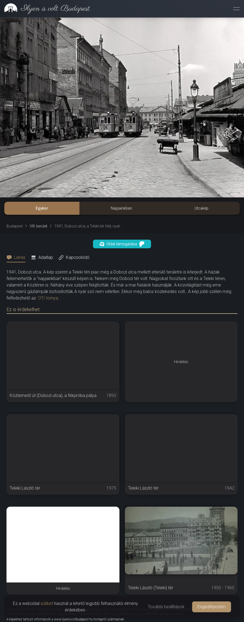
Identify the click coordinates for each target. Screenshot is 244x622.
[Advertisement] (62, 544)
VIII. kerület (38, 226)
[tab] (17, 257)
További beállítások (166, 606)
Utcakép (201, 208)
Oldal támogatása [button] (122, 244)
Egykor (42, 208)
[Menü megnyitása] (236, 8)
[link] (45, 8)
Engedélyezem (212, 606)
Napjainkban (121, 208)
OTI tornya (48, 298)
